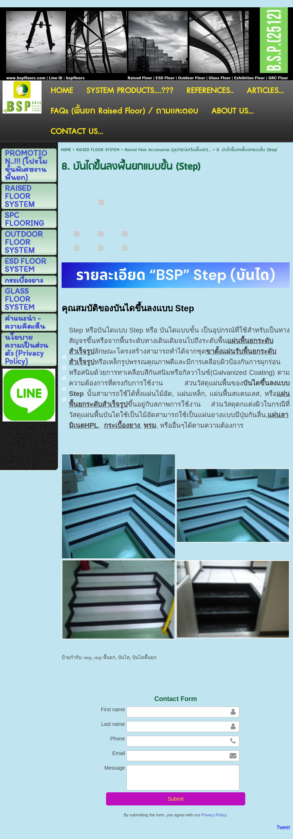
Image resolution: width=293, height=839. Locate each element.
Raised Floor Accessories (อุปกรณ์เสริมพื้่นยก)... (168, 150)
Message (114, 768)
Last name (113, 724)
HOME (66, 150)
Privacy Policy (213, 815)
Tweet (283, 827)
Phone (117, 739)
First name (113, 709)
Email (118, 753)
